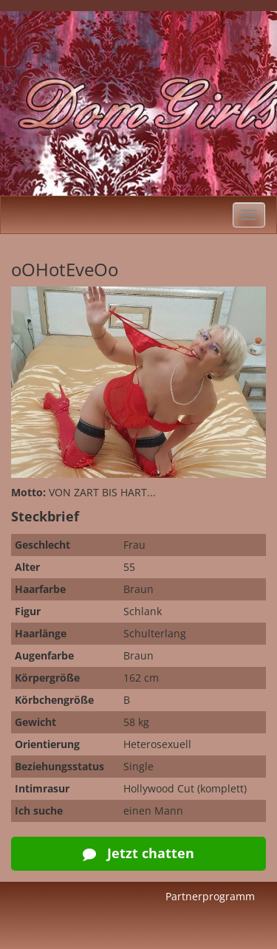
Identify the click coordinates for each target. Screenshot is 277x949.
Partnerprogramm (210, 896)
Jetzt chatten (138, 853)
